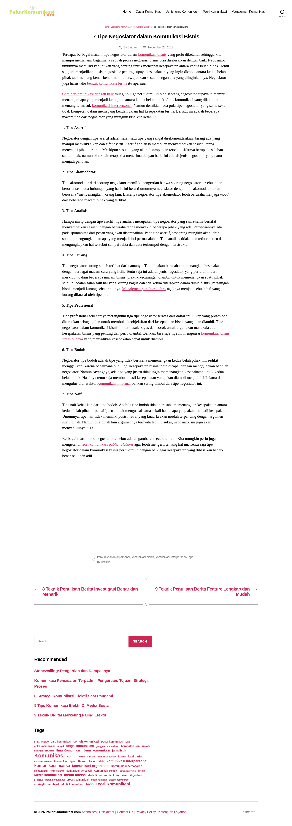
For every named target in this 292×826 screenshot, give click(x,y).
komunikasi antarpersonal (113, 557)
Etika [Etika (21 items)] (128, 742)
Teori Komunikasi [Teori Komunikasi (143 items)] (113, 783)
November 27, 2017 (160, 47)
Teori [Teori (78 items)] (89, 784)
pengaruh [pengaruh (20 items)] (38, 780)
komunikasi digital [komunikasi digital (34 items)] (65, 761)
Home (127, 11)
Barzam (133, 47)
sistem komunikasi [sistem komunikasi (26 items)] (119, 779)
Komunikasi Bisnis (141, 27)
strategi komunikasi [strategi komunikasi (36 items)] (46, 784)
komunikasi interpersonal (112, 105)
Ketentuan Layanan (172, 812)
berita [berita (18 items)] (36, 742)
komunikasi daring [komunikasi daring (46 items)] (130, 756)
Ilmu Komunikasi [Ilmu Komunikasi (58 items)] (69, 750)
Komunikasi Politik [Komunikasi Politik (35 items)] (105, 770)
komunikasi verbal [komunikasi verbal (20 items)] (127, 771)
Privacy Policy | (147, 812)
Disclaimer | (108, 812)
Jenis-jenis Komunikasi (182, 11)
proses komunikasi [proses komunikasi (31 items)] (78, 779)
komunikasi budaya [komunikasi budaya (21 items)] (106, 757)
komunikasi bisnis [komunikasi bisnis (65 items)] (81, 756)
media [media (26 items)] (141, 770)
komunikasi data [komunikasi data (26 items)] (43, 761)
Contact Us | (126, 812)
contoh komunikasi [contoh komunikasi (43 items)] (86, 741)
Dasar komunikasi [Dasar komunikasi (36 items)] (112, 741)
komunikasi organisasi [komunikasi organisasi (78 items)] (90, 766)
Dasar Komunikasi (148, 11)
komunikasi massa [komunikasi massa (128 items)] (52, 765)
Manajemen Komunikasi (248, 11)
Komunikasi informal (114, 383)
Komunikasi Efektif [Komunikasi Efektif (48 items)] (91, 761)
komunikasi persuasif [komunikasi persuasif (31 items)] (79, 770)
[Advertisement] (146, 505)
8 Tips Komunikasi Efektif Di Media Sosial (72, 705)
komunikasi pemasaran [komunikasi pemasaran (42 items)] (126, 766)
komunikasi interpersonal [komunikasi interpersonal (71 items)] (127, 761)
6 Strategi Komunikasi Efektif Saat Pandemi (73, 696)
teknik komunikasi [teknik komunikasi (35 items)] (72, 784)
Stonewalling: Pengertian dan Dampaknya (72, 671)
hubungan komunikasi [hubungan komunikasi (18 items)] (44, 751)
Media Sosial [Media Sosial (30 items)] (95, 775)
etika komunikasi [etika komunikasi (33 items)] (44, 746)
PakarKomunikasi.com (63, 812)
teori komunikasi (107, 444)
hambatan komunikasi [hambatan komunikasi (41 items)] (135, 746)
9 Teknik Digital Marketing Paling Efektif (70, 715)
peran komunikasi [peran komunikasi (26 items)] (55, 779)
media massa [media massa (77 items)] (75, 775)
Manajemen (144, 289)
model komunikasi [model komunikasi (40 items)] (116, 775)
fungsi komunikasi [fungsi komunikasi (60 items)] (80, 746)
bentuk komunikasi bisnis (107, 83)
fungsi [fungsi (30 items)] (60, 746)
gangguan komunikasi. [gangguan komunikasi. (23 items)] (107, 746)
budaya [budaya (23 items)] (45, 741)
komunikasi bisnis (152, 54)
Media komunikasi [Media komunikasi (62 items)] (48, 775)
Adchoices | (90, 812)
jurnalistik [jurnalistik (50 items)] (119, 750)
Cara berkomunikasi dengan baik (88, 94)
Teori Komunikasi (215, 11)
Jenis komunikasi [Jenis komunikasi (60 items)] (96, 750)
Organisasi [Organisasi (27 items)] (136, 775)
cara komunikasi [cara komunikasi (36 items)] (61, 741)
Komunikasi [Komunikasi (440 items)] (49, 755)
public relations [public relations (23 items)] (99, 779)
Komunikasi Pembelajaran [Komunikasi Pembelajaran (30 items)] (49, 770)
